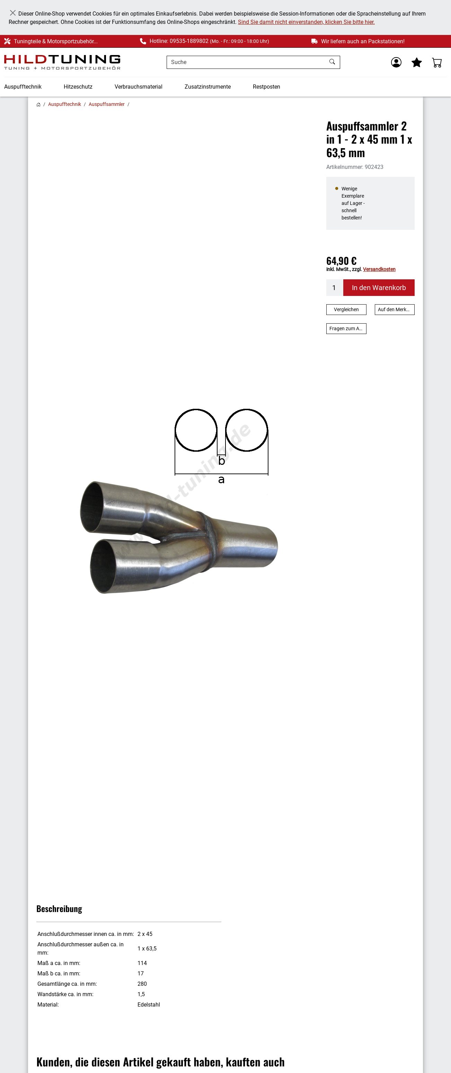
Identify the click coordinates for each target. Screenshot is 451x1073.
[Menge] (335, 287)
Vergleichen (346, 309)
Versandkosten (379, 269)
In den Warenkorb (379, 287)
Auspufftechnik (23, 86)
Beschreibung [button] (59, 908)
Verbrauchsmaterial (138, 86)
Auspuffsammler (107, 104)
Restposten (266, 86)
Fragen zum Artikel (347, 328)
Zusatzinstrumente (208, 86)
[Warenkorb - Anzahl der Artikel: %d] (437, 62)
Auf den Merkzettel (396, 309)
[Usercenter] (396, 62)
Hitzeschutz (78, 86)
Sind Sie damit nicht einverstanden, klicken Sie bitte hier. (306, 22)
